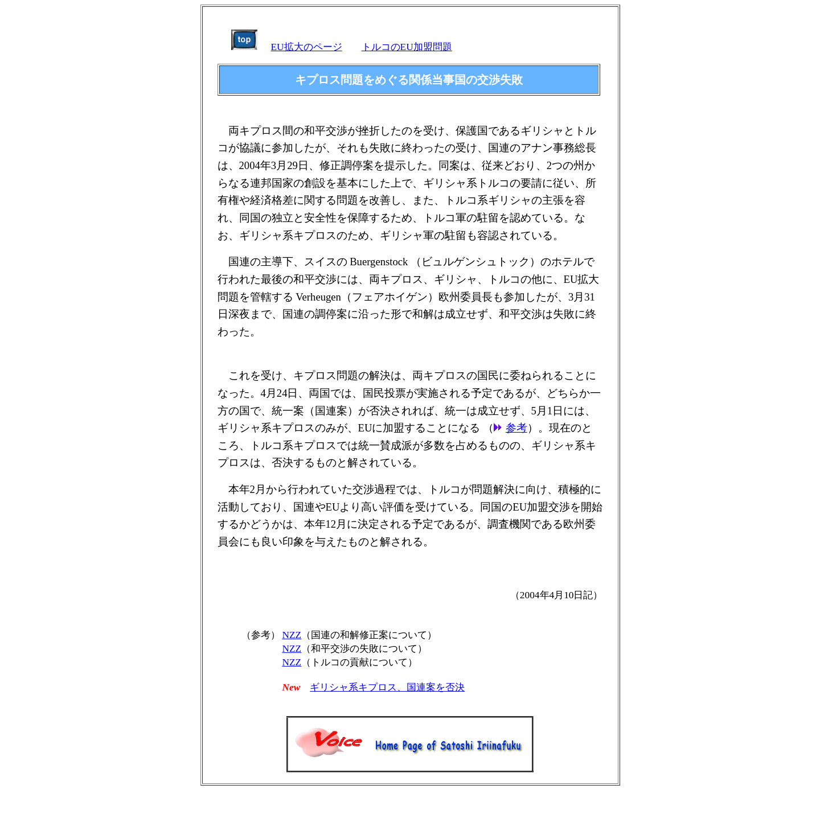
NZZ (292, 635)
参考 (516, 428)
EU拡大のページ (306, 47)
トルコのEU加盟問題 (407, 47)
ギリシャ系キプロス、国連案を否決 (387, 687)
